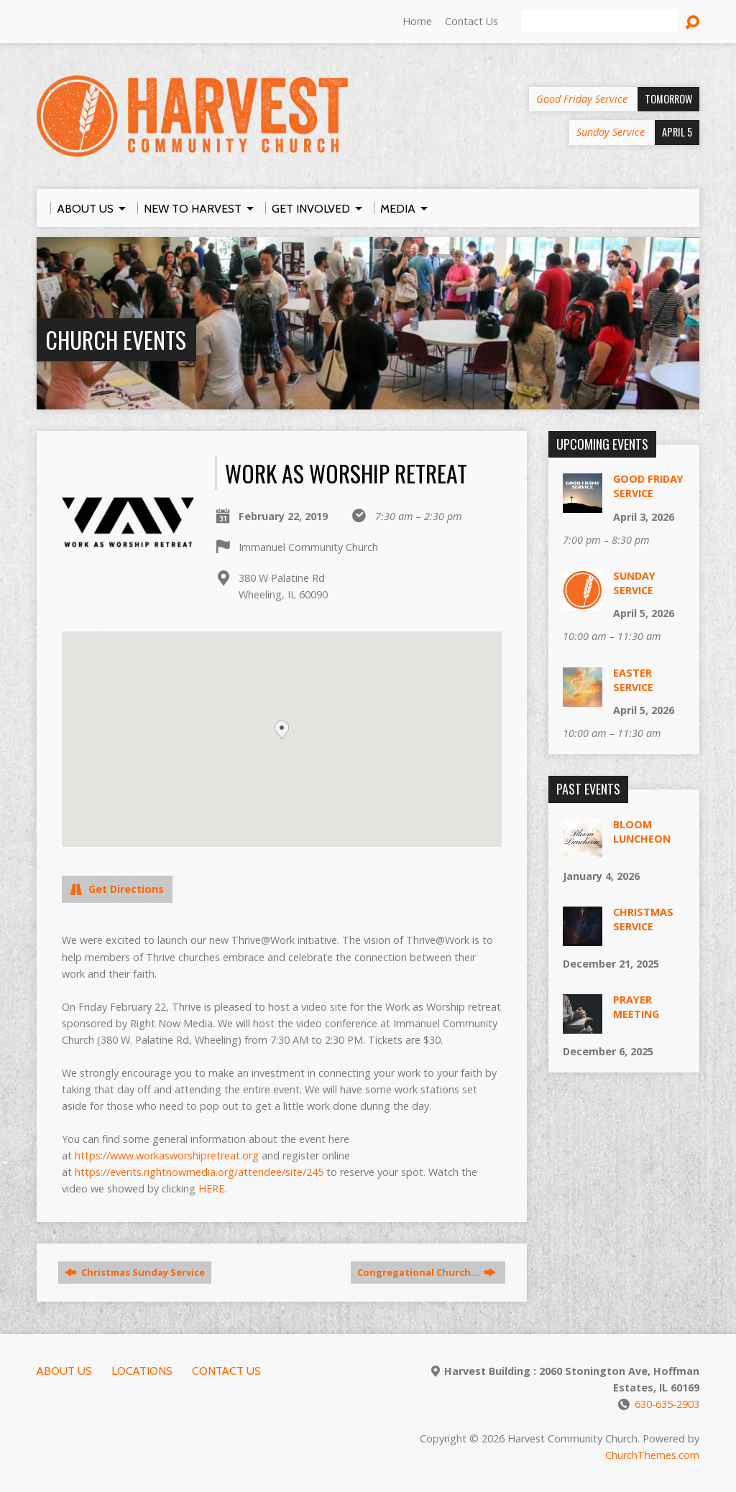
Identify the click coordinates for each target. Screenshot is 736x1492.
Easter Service (633, 680)
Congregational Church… (426, 1272)
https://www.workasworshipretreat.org (167, 1155)
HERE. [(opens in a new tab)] (212, 1188)
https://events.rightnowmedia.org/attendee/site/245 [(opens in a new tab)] (199, 1172)
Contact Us (471, 21)
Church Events (115, 339)
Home (417, 21)
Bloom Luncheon (642, 831)
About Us (64, 1371)
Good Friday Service (648, 486)
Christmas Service (643, 919)
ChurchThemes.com (652, 1455)
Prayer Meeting (636, 1007)
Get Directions (117, 889)
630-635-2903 (667, 1404)
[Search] (599, 21)
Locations (141, 1371)
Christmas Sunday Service (135, 1272)
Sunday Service (634, 583)
